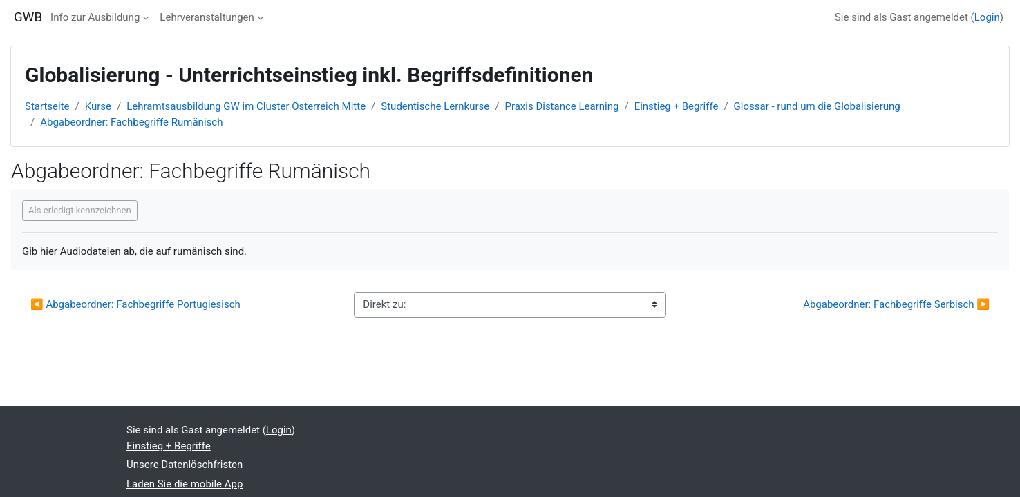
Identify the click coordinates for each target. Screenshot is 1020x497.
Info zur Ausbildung (95, 17)
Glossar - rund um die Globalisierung (817, 106)
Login (987, 17)
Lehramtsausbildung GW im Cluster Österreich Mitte (246, 106)
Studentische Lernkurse (435, 106)
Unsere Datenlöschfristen (184, 464)
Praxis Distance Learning (561, 106)
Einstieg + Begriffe (676, 106)
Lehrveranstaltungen (207, 17)
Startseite (47, 106)
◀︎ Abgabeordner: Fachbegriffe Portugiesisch (136, 304)
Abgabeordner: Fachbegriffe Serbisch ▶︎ (896, 304)
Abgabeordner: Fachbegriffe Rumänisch (131, 122)
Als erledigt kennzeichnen (79, 210)
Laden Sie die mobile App (184, 484)
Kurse (98, 106)
